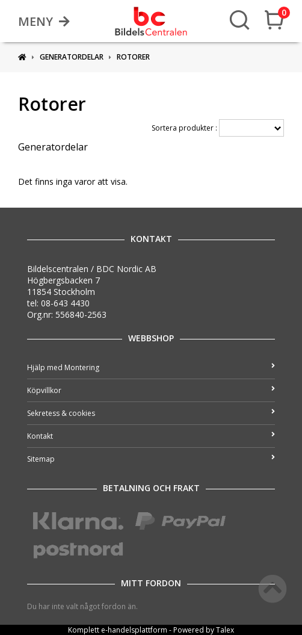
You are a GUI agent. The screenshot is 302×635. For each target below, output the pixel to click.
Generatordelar (71, 57)
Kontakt (151, 436)
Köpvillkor (151, 390)
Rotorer (133, 57)
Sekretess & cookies (151, 413)
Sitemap (151, 459)
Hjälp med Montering (151, 367)
